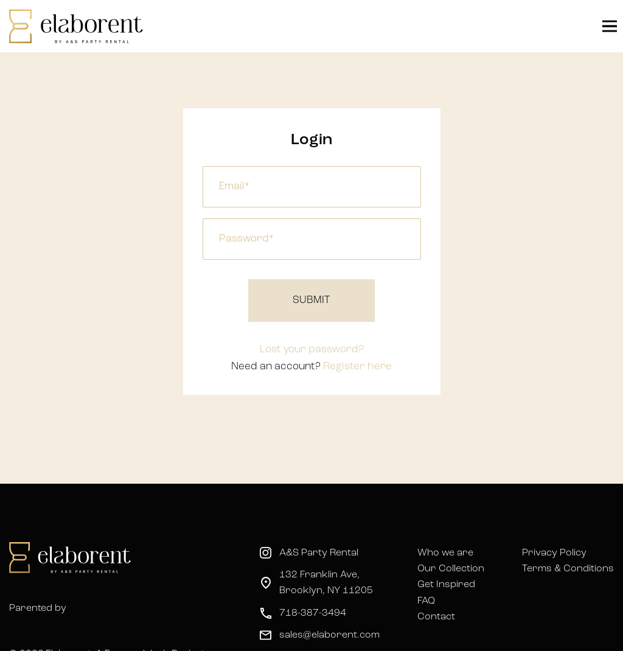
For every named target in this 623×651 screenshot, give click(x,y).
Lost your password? (312, 349)
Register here (357, 366)
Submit (311, 300)
